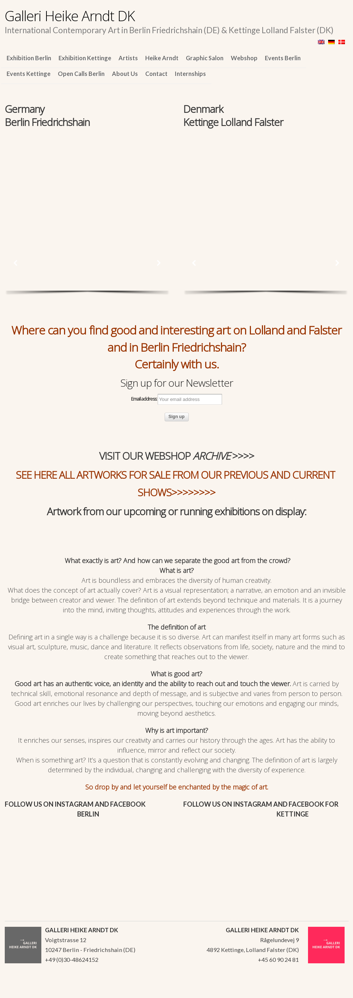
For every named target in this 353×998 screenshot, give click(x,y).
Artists (128, 57)
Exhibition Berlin (29, 57)
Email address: (176, 399)
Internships (190, 73)
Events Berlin (283, 57)
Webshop (244, 57)
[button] (15, 262)
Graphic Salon (205, 57)
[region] (87, 179)
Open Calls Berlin (81, 73)
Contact (156, 73)
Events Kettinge (28, 73)
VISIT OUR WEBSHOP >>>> (176, 456)
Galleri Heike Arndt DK (70, 15)
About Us (125, 73)
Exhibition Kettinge (85, 57)
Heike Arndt (162, 57)
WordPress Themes (335, 990)
